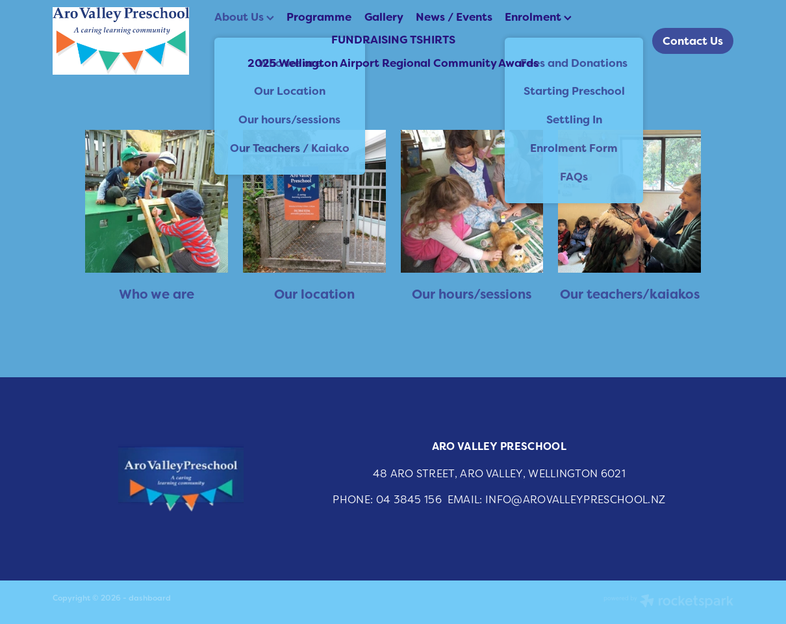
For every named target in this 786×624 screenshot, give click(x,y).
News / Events (454, 17)
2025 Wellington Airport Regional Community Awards (393, 63)
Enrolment (538, 17)
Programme (318, 17)
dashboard (150, 598)
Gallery (383, 17)
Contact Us (693, 41)
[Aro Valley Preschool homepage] (121, 41)
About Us (244, 17)
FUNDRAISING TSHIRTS (393, 39)
